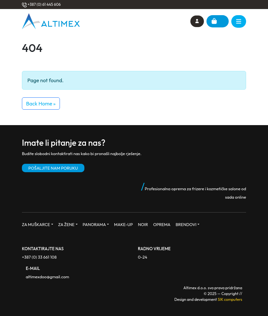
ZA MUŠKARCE (36, 224)
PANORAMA (94, 224)
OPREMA (161, 224)
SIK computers (230, 299)
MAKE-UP (123, 224)
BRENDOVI (186, 224)
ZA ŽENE (66, 224)
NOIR (143, 224)
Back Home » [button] (41, 103)
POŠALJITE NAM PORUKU (53, 168)
